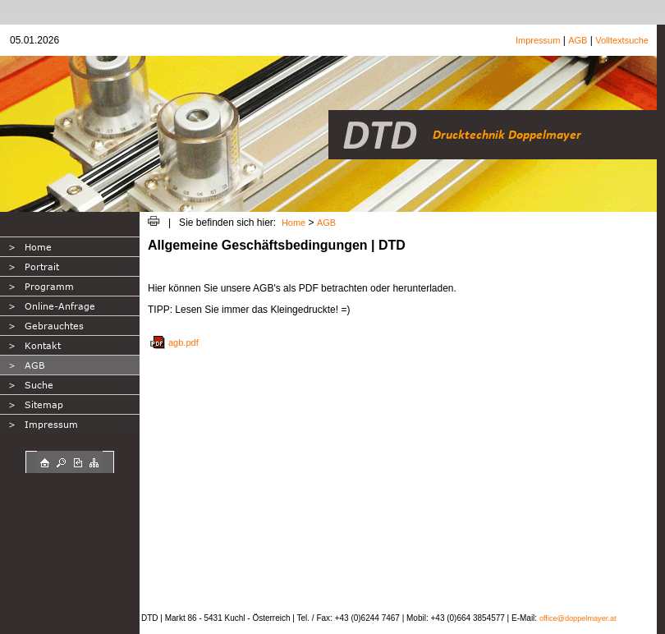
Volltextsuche (622, 40)
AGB (577, 40)
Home (293, 222)
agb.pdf (183, 342)
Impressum (538, 40)
